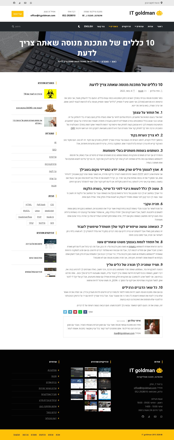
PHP (39, 216)
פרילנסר (42, 223)
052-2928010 (68, 15)
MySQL (26, 210)
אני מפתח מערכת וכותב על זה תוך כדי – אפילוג (27, 122)
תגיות (51, 196)
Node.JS (50, 216)
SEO (54, 149)
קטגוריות (49, 133)
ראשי (159, 26)
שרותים (139, 26)
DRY (73, 128)
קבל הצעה (17, 13)
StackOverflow (25, 216)
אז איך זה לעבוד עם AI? (33, 94)
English (88, 26)
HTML (29, 204)
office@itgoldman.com (42, 15)
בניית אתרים (51, 382)
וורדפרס (52, 156)
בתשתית (132, 246)
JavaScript (49, 210)
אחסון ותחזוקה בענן (48, 406)
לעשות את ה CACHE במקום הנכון (29, 108)
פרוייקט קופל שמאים (33, 271)
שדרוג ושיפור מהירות (48, 388)
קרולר (31, 223)
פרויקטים (126, 26)
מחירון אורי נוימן (35, 257)
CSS (52, 204)
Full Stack (41, 204)
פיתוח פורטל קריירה (34, 243)
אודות (150, 26)
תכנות (140, 90)
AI (55, 142)
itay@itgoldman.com (124, 333)
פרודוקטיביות (50, 164)
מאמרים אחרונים (46, 83)
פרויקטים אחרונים (45, 232)
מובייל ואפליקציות (49, 394)
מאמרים (113, 26)
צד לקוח (52, 171)
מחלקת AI (52, 370)
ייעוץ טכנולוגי (51, 418)
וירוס (52, 223)
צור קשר (101, 26)
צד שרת (53, 178)
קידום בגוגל (51, 412)
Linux (37, 210)
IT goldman (147, 434)
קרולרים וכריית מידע (48, 400)
